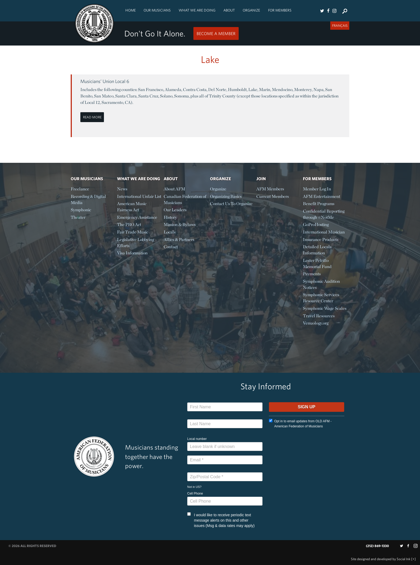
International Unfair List (139, 196)
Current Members (272, 196)
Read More (92, 117)
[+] (413, 559)
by (380, 559)
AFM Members (270, 188)
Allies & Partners (179, 239)
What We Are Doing (197, 10)
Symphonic (81, 209)
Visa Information (132, 252)
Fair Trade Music (132, 232)
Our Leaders (175, 209)
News (122, 188)
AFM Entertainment (321, 196)
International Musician (324, 232)
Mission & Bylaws (180, 224)
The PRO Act (129, 224)
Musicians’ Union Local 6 (104, 81)
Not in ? (194, 486)
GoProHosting (316, 224)
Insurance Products (320, 239)
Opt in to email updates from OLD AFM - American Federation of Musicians (300, 423)
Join (261, 178)
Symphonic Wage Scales (324, 308)
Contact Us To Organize (231, 203)
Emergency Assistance (137, 217)
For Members (279, 10)
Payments (312, 273)
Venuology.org (315, 323)
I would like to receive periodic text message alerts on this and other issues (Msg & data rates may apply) (220, 520)
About (229, 10)
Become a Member (216, 33)
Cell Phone (195, 493)
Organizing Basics (226, 196)
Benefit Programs (318, 203)
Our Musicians (157, 10)
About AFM (174, 188)
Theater (78, 217)
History (170, 217)
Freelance (80, 188)
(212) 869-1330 (377, 546)
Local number (197, 439)
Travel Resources (319, 315)
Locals (169, 232)
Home (130, 10)
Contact (171, 246)
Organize (251, 10)
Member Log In (317, 188)
